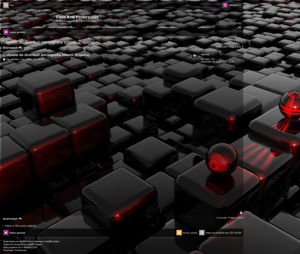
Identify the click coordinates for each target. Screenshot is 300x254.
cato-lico (205, 54)
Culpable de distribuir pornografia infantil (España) (48, 42)
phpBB (22, 241)
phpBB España (35, 244)
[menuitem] (8, 5)
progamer (12, 247)
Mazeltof (28, 247)
